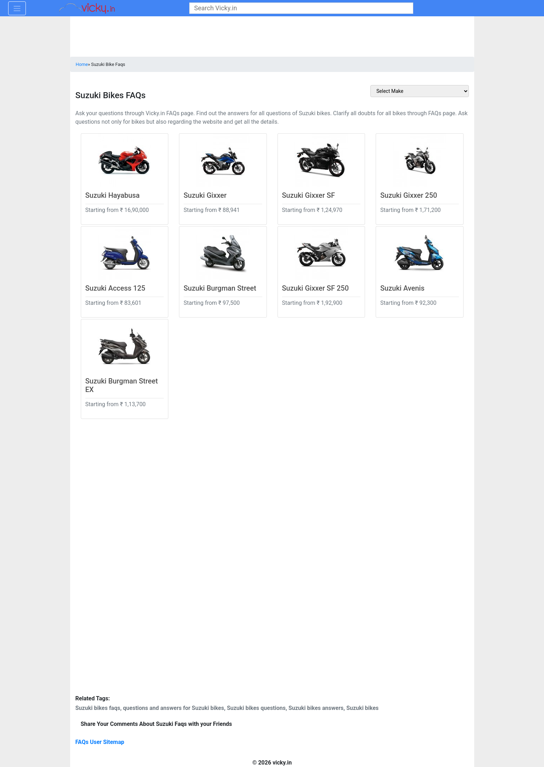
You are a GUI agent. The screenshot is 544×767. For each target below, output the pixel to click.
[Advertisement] (139, 552)
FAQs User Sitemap (99, 742)
